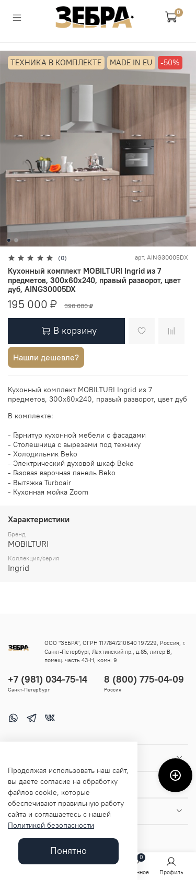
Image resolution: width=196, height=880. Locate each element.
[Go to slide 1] (8, 240)
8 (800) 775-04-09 (144, 679)
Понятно (68, 850)
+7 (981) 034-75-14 (47, 679)
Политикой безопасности (51, 825)
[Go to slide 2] (15, 240)
